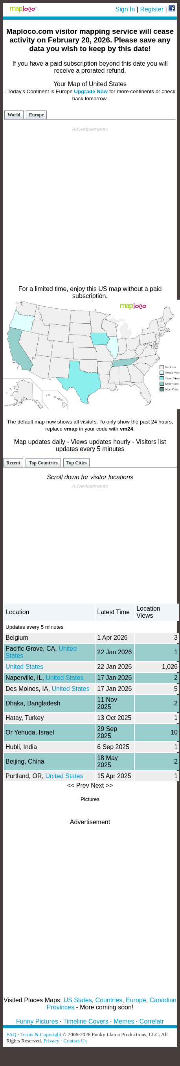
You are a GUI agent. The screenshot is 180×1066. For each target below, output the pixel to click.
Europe (36, 115)
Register (151, 9)
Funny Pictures (37, 1021)
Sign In (125, 9)
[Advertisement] (88, 206)
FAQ (11, 1034)
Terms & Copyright (40, 1034)
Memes (124, 1021)
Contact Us (75, 1041)
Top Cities (76, 463)
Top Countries (43, 463)
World (13, 115)
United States (24, 666)
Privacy (51, 1041)
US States (78, 1000)
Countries (109, 1000)
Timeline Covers (85, 1021)
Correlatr (152, 1021)
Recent (13, 463)
